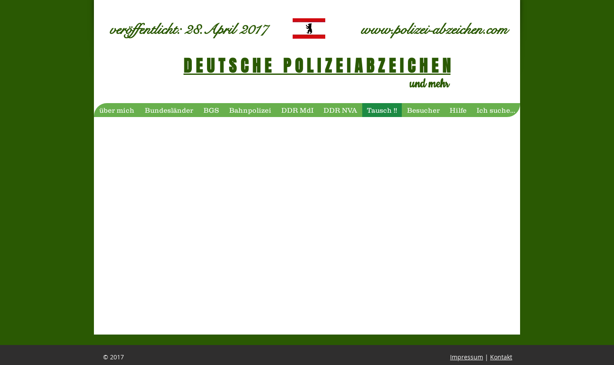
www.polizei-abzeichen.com (434, 29)
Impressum (466, 357)
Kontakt (501, 357)
